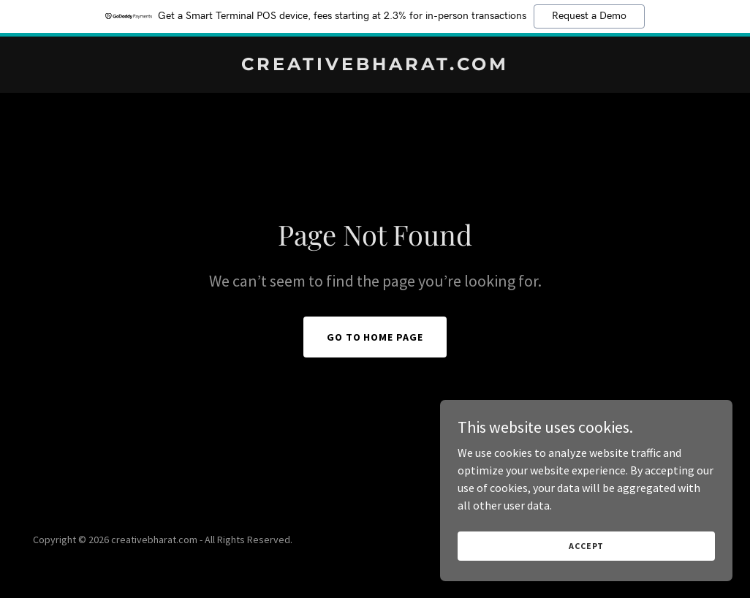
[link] (374, 65)
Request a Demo (589, 16)
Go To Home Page (375, 337)
